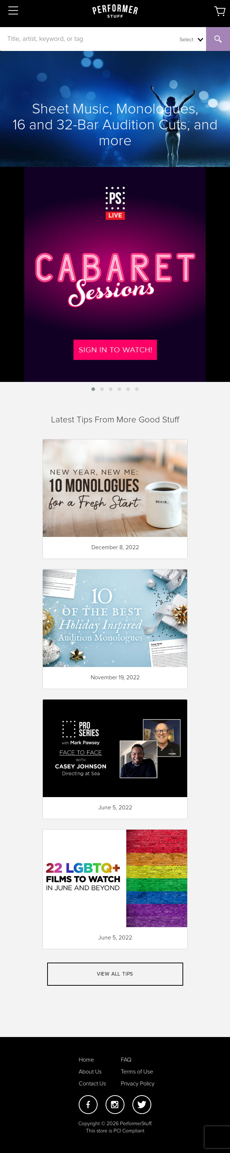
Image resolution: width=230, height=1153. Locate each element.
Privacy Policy (138, 1084)
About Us (90, 1072)
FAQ (126, 1060)
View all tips (115, 974)
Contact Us (92, 1084)
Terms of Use (137, 1072)
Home (86, 1060)
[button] (93, 389)
